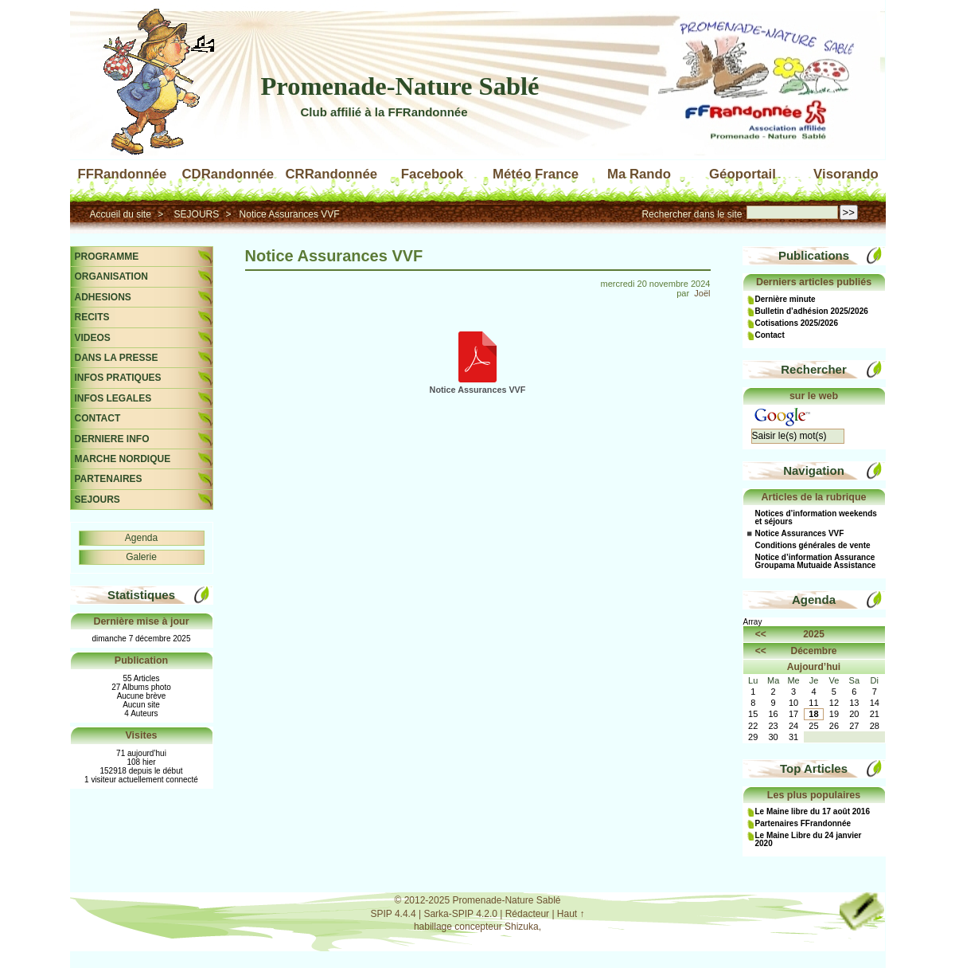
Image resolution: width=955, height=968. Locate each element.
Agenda (141, 537)
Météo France (536, 174)
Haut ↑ (571, 913)
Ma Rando (639, 174)
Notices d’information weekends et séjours (816, 518)
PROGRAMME (107, 256)
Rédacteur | (531, 913)
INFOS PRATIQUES (118, 377)
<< (760, 634)
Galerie (141, 556)
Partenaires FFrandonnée (803, 824)
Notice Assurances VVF (290, 214)
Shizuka (522, 926)
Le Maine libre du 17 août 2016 (813, 812)
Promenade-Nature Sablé (400, 86)
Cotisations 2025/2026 (797, 323)
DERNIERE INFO (112, 439)
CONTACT (98, 418)
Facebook (432, 174)
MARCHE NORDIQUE (123, 458)
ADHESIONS (103, 297)
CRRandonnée (332, 174)
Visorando (846, 174)
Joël (702, 293)
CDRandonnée (228, 174)
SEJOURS (197, 214)
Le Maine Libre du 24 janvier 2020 (808, 840)
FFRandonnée (122, 174)
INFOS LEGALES (113, 398)
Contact (770, 335)
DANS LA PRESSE (116, 357)
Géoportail (742, 174)
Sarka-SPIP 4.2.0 (460, 913)
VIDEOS (93, 337)
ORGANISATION (111, 276)
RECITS (92, 317)
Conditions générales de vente (813, 546)
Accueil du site (120, 214)
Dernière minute (785, 300)
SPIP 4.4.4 (392, 913)
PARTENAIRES (108, 478)
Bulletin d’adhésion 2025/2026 (811, 311)
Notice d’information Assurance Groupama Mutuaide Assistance (815, 562)
